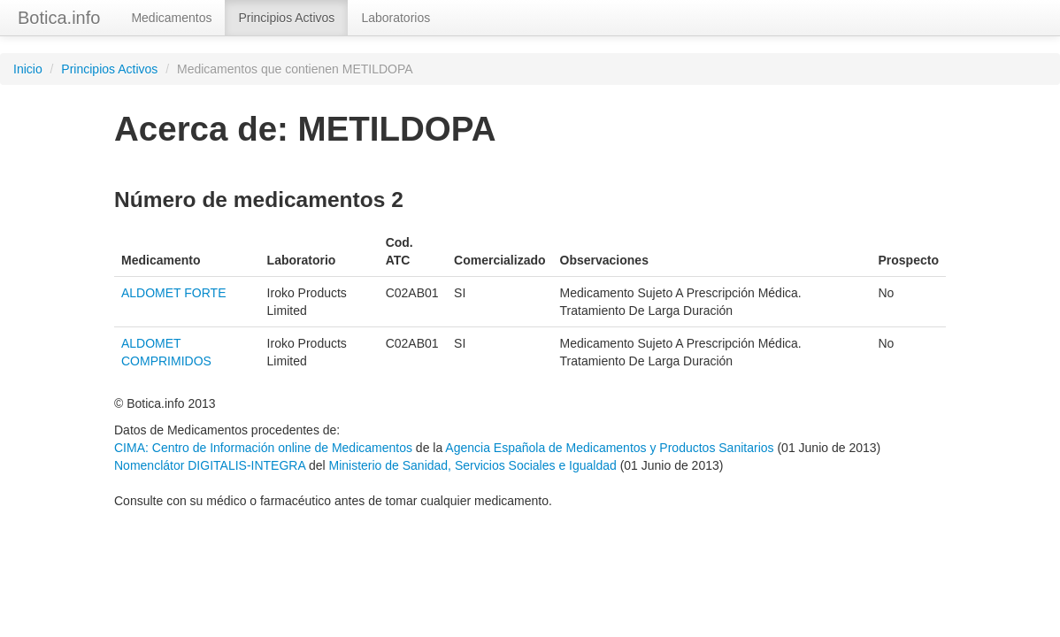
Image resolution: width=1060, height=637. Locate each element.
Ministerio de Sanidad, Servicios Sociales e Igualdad (472, 465)
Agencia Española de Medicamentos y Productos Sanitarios (609, 448)
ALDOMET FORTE (174, 293)
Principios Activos (286, 18)
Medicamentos (171, 18)
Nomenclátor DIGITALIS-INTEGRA (209, 465)
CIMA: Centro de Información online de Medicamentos (263, 448)
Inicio (27, 69)
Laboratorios (395, 18)
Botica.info (59, 17)
